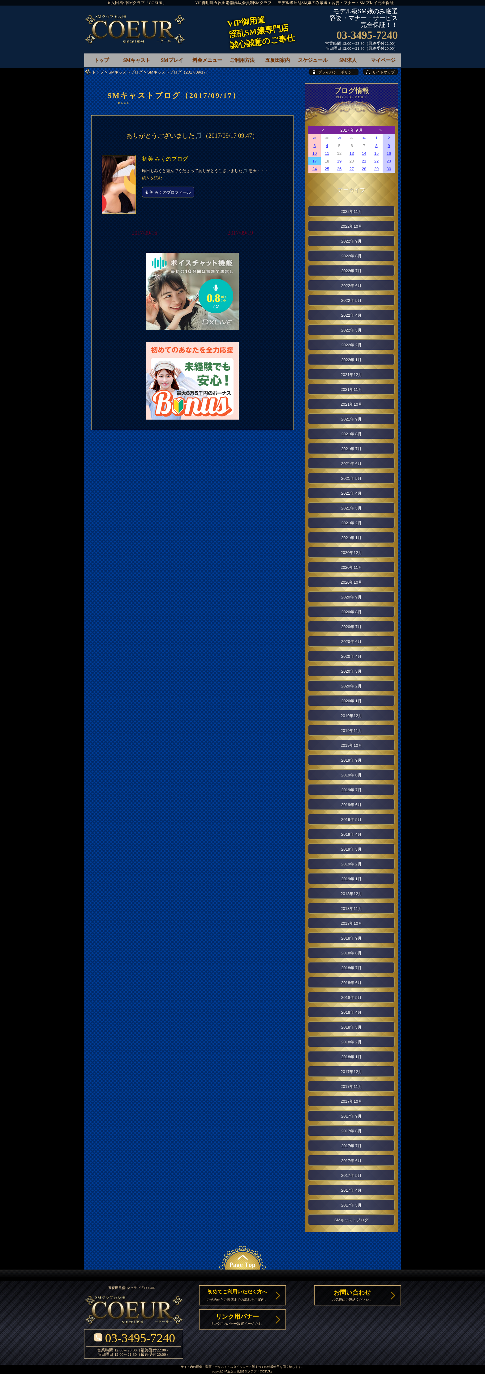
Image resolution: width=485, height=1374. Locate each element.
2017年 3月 (351, 1205)
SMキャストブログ (126, 72)
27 (314, 137)
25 (327, 169)
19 (339, 161)
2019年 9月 (351, 760)
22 (376, 161)
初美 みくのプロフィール (168, 192)
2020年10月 (351, 582)
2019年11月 (351, 730)
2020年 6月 (351, 641)
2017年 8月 (351, 1131)
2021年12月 (351, 374)
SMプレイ (172, 60)
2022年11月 (351, 211)
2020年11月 (351, 567)
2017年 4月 (351, 1190)
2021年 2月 (351, 523)
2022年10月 (351, 226)
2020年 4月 (351, 656)
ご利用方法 (242, 60)
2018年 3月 (351, 1027)
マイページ (383, 60)
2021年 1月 (351, 537)
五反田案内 (277, 60)
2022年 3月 (351, 330)
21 (364, 161)
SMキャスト (136, 60)
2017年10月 (351, 1101)
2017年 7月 (351, 1146)
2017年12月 (351, 1071)
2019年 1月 (351, 879)
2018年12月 (351, 893)
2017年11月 (351, 1086)
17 (314, 161)
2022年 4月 (351, 315)
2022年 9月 (351, 241)
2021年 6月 (351, 463)
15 (376, 153)
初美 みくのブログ (165, 159)
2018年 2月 (351, 1042)
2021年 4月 (351, 493)
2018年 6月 (351, 982)
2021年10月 (351, 404)
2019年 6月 (351, 804)
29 (339, 137)
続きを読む (152, 178)
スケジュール (313, 60)
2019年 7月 (351, 790)
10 (314, 153)
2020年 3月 (351, 671)
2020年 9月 (351, 597)
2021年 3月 (351, 508)
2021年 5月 (351, 478)
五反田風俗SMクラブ (242, 1371)
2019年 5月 (351, 819)
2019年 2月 (351, 864)
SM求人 (348, 60)
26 (339, 169)
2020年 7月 (351, 626)
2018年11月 (351, 908)
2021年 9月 (351, 419)
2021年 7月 (351, 448)
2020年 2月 (351, 686)
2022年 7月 (351, 270)
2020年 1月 (351, 701)
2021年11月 (351, 389)
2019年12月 (351, 715)
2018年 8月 (351, 953)
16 (389, 153)
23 (389, 161)
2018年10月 (351, 923)
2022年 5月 (351, 300)
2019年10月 (351, 745)
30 (389, 169)
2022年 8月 (351, 256)
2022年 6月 (351, 285)
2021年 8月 (351, 434)
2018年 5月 (351, 997)
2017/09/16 (144, 233)
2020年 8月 (351, 612)
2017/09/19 (240, 233)
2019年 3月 (351, 849)
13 (352, 153)
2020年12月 (351, 552)
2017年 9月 (351, 1116)
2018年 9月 (351, 938)
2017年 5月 (351, 1175)
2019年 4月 (351, 834)
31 (364, 137)
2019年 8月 (351, 775)
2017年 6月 (351, 1160)
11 (327, 153)
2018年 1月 (351, 1057)
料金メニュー (207, 60)
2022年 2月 (351, 345)
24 (314, 169)
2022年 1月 (351, 359)
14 (364, 153)
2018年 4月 (351, 1012)
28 (364, 169)
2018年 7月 (351, 968)
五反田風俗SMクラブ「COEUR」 (137, 2)
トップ (98, 72)
